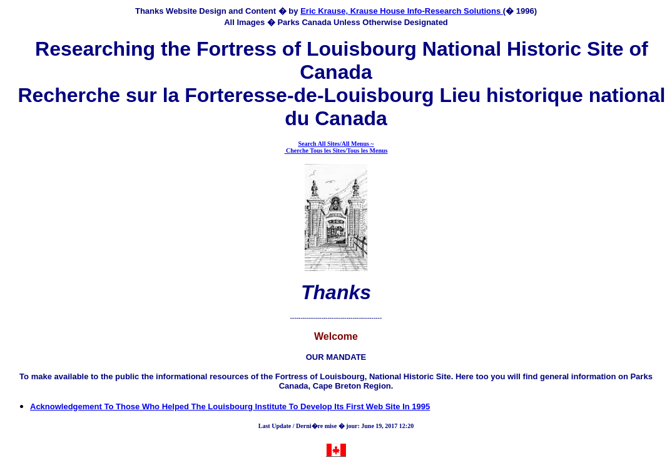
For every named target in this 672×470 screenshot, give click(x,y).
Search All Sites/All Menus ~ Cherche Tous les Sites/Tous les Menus (335, 147)
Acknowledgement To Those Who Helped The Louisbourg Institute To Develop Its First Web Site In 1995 (230, 406)
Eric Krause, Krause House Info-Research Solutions (401, 11)
